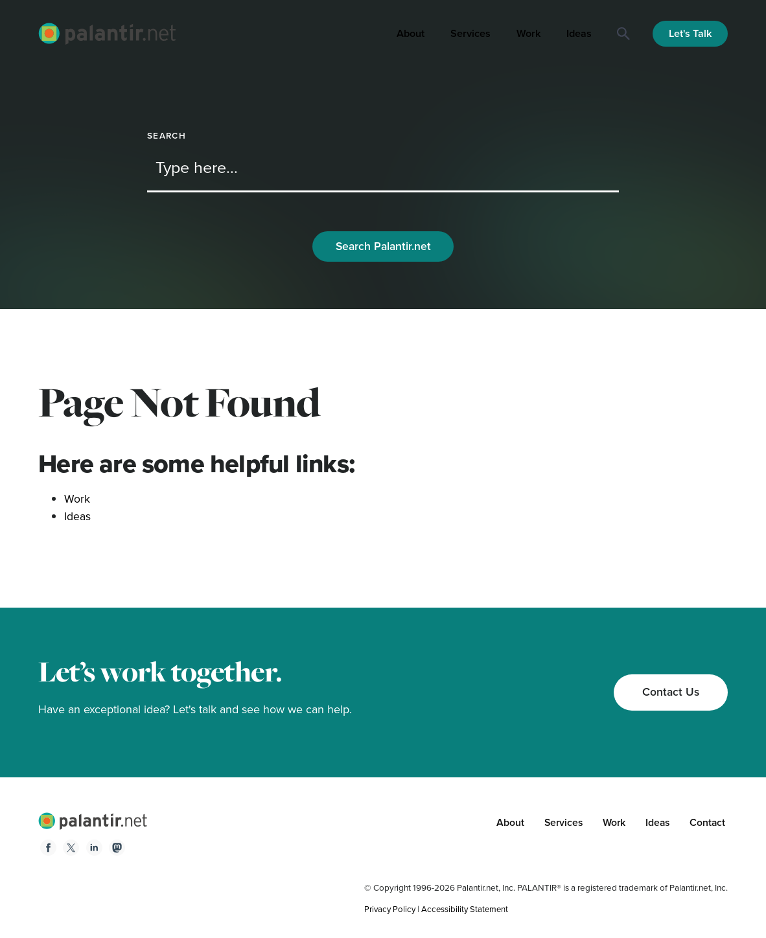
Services (470, 33)
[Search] (623, 33)
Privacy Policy (390, 910)
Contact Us (669, 692)
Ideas (579, 33)
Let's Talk (690, 33)
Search (166, 136)
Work (528, 33)
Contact (707, 823)
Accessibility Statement (468, 910)
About (410, 33)
